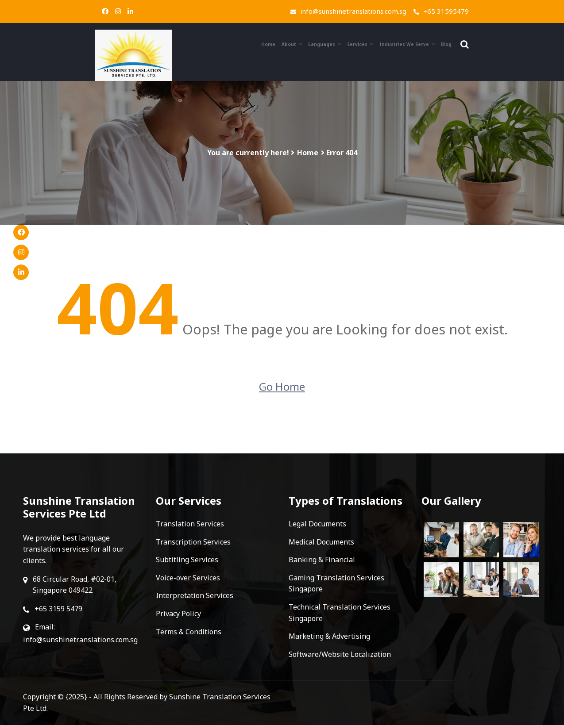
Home (268, 44)
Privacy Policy (178, 613)
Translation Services (190, 524)
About (289, 44)
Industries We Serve (404, 44)
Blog (446, 44)
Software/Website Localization (340, 654)
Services (357, 44)
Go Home (282, 386)
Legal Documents (317, 524)
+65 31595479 (441, 11)
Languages (321, 44)
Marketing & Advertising (329, 636)
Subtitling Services (187, 559)
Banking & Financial (322, 559)
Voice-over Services (188, 578)
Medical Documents (321, 542)
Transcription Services (193, 542)
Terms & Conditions (188, 632)
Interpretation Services (194, 595)
